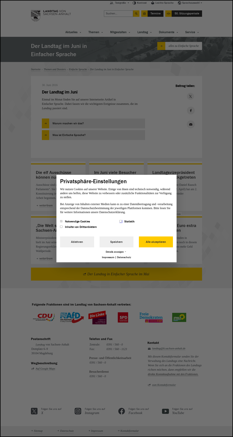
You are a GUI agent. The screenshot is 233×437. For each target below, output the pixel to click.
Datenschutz (124, 257)
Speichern (116, 242)
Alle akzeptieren (156, 242)
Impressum (108, 257)
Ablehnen (77, 242)
